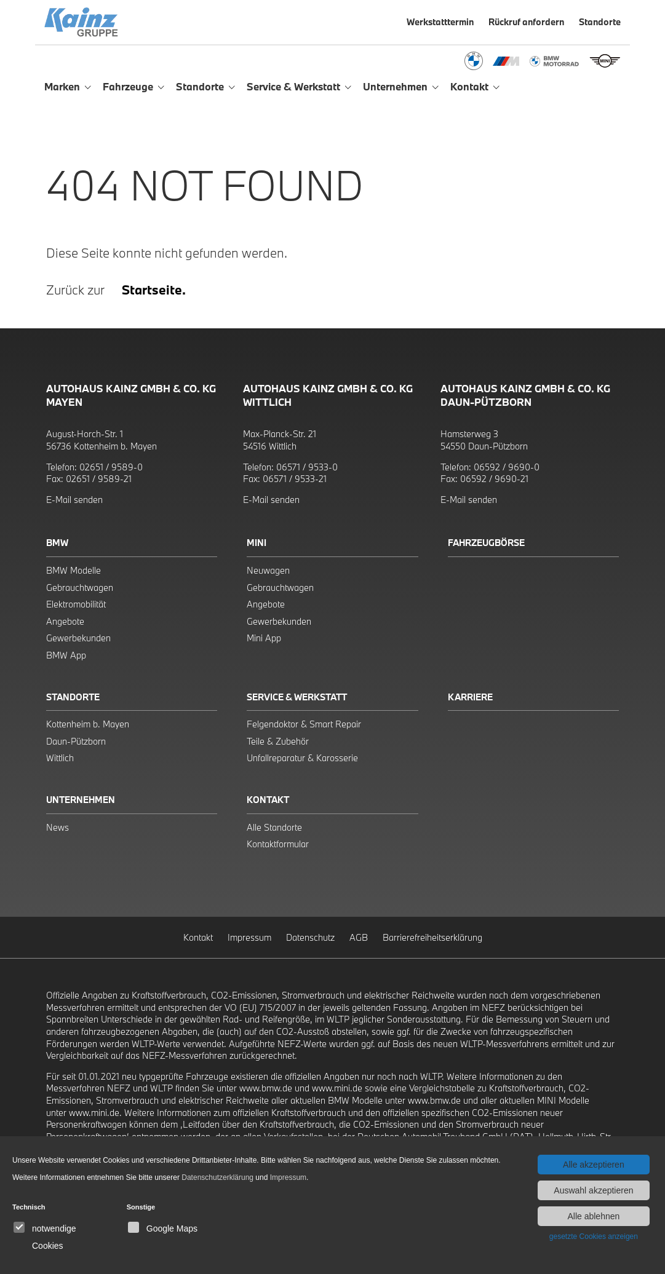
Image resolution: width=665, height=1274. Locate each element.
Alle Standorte (274, 827)
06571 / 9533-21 (295, 479)
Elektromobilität (76, 604)
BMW (57, 542)
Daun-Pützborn (76, 741)
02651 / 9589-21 (99, 479)
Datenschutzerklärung (217, 1177)
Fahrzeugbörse (486, 542)
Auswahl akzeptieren (593, 1190)
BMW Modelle (73, 570)
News (57, 827)
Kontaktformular (278, 844)
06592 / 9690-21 (494, 479)
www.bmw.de (265, 1088)
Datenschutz (310, 937)
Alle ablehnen (593, 1216)
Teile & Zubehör (278, 741)
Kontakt (268, 799)
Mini (256, 542)
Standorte (73, 697)
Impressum (249, 937)
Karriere (470, 697)
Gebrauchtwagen (79, 587)
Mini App (264, 638)
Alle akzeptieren (593, 1164)
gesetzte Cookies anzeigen (593, 1236)
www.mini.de (337, 1088)
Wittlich (60, 758)
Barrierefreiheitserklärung (432, 937)
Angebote (65, 621)
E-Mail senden (74, 499)
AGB (358, 937)
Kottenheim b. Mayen (87, 724)
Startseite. (154, 289)
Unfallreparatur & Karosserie (302, 758)
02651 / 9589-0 (111, 467)
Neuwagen (268, 570)
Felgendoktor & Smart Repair (304, 724)
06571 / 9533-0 (307, 467)
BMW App (66, 655)
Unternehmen (80, 799)
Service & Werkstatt (297, 697)
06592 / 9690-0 (507, 467)
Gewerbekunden (78, 638)
